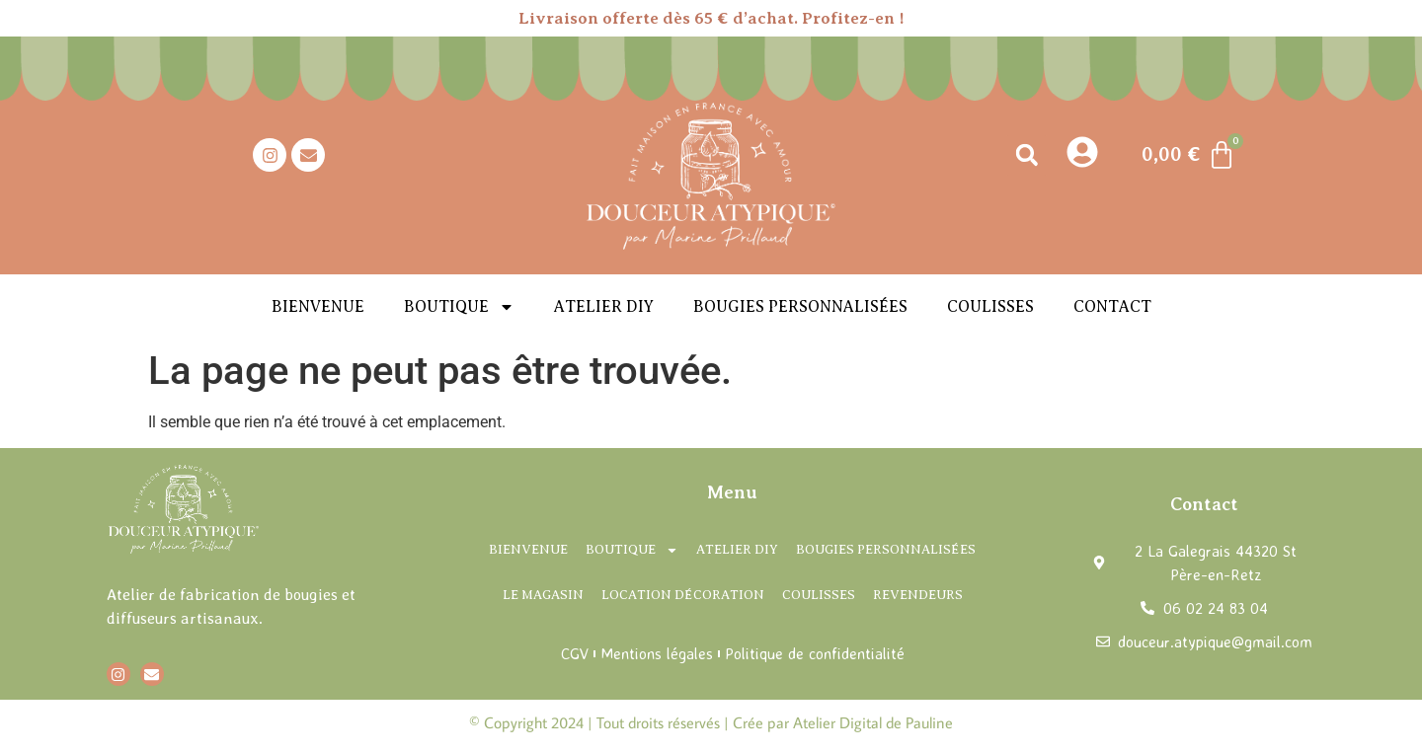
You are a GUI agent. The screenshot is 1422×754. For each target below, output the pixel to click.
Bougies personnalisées (800, 307)
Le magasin (543, 594)
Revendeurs (918, 594)
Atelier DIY (604, 307)
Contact (1112, 307)
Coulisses (990, 307)
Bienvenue (318, 307)
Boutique (459, 307)
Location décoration (682, 594)
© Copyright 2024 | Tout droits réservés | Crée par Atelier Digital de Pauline (711, 722)
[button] (1026, 155)
